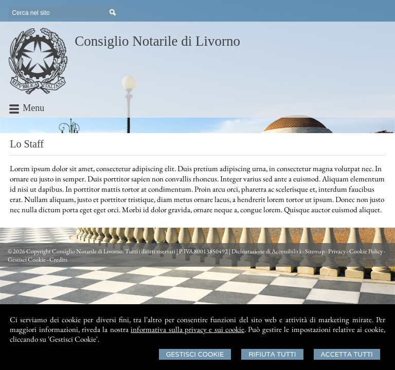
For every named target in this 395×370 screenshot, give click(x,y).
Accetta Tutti (347, 354)
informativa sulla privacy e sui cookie (187, 329)
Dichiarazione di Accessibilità (266, 251)
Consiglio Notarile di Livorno (157, 41)
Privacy (337, 251)
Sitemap (315, 251)
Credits (58, 259)
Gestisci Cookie (195, 354)
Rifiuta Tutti (272, 354)
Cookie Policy (366, 251)
